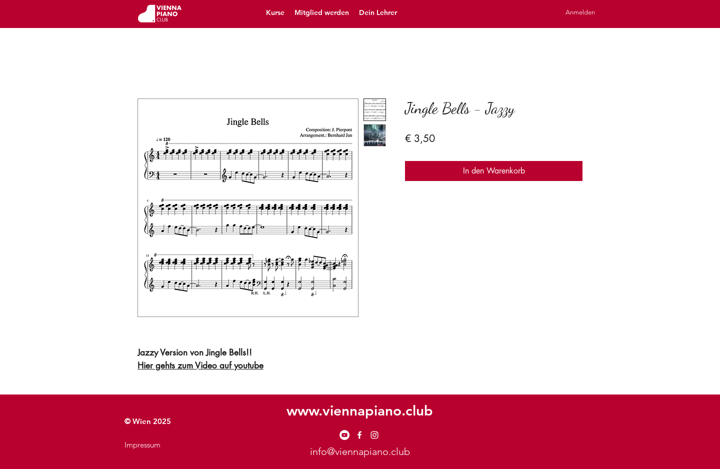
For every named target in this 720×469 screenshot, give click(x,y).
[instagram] (375, 435)
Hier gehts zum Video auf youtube (201, 365)
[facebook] (359, 435)
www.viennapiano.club (359, 410)
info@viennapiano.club (360, 452)
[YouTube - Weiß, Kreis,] (345, 435)
